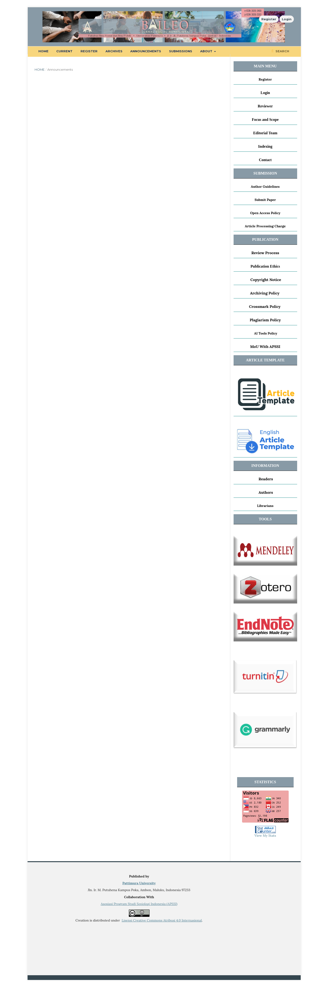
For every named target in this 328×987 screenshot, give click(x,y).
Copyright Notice (265, 279)
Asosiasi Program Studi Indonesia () (139, 904)
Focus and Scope (265, 120)
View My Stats (265, 835)
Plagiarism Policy (265, 320)
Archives (113, 51)
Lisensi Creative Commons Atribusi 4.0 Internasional (162, 920)
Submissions (180, 51)
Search (282, 51)
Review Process (265, 252)
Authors (266, 492)
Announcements (145, 51)
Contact (265, 160)
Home (43, 51)
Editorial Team (265, 133)
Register (89, 51)
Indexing (265, 146)
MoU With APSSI (265, 346)
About (206, 51)
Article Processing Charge (265, 226)
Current (64, 51)
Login (287, 19)
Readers (266, 479)
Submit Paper (265, 200)
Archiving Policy (264, 293)
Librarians (265, 506)
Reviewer (265, 106)
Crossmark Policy (265, 306)
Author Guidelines (265, 186)
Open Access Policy (265, 213)
